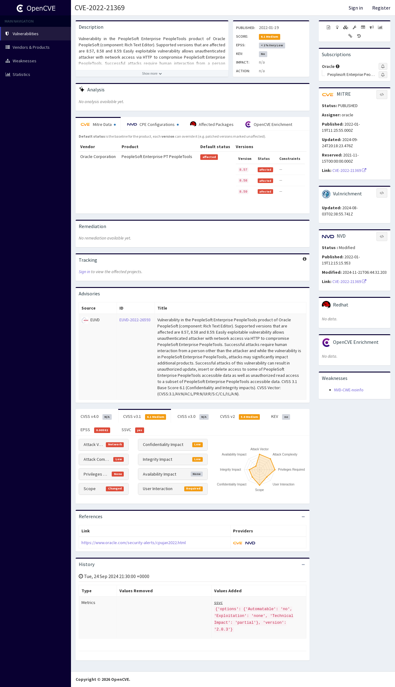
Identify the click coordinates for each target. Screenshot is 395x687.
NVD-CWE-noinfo (349, 390)
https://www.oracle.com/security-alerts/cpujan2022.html (133, 542)
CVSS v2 (240, 417)
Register (381, 8)
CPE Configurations (153, 124)
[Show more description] (152, 73)
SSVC (133, 430)
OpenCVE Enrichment (268, 124)
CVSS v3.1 (144, 417)
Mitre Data (98, 124)
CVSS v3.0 (193, 417)
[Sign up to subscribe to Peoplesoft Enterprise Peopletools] (383, 74)
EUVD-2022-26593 (135, 320)
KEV (280, 417)
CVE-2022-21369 (100, 7)
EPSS (95, 430)
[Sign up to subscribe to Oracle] (383, 66)
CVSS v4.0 (96, 417)
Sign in (356, 8)
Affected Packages (212, 124)
